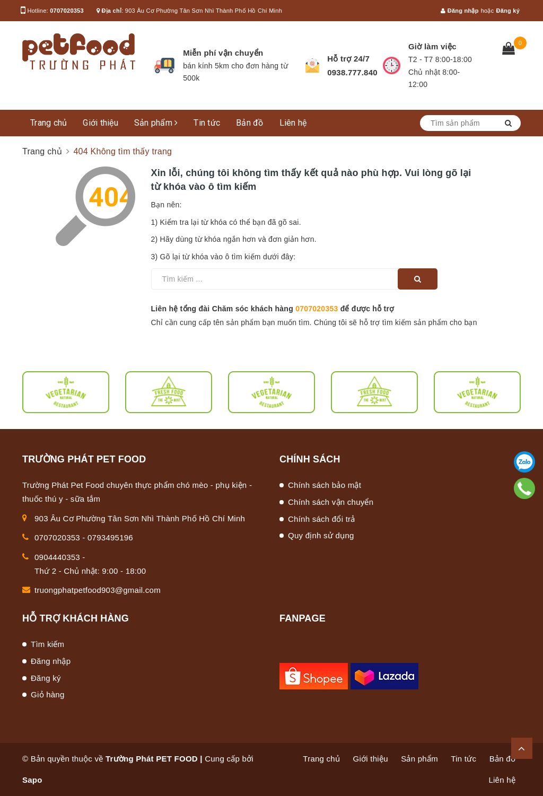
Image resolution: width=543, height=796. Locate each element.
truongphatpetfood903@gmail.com (97, 589)
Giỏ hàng (48, 694)
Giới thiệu (100, 123)
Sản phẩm (156, 123)
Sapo (32, 779)
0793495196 (110, 537)
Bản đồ (250, 123)
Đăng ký (508, 10)
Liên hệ (293, 123)
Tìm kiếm (47, 644)
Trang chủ (48, 123)
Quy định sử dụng (321, 535)
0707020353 (67, 10)
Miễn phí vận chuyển (223, 52)
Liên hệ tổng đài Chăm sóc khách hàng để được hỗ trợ (273, 308)
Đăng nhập (460, 10)
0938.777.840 (352, 72)
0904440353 (57, 557)
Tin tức (207, 123)
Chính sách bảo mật (324, 484)
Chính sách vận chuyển (330, 501)
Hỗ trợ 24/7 (348, 58)
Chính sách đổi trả (321, 518)
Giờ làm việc (432, 46)
